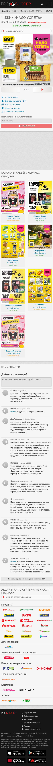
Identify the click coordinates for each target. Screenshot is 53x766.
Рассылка (26, 719)
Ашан (26, 625)
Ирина (13, 561)
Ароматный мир (9, 631)
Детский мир (9, 647)
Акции (7, 11)
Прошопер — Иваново (16, 4)
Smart (44, 636)
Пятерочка (9, 610)
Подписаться (26, 126)
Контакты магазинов (30, 723)
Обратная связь (29, 713)
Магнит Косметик (9, 690)
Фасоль (26, 631)
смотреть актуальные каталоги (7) (26, 25)
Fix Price (9, 668)
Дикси (44, 610)
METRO (9, 615)
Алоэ (26, 700)
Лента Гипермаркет (44, 615)
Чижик (15, 11)
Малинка (44, 631)
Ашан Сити (44, 625)
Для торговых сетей (30, 729)
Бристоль (9, 625)
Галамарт (26, 668)
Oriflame (26, 690)
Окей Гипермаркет (26, 615)
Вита (9, 700)
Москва (23, 11)
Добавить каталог (29, 716)
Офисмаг (44, 668)
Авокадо (26, 636)
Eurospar (44, 620)
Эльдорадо (9, 657)
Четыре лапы (9, 679)
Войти (49, 11)
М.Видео (26, 657)
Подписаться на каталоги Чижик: (16, 117)
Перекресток (26, 610)
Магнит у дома (9, 620)
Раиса (13, 412)
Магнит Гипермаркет (26, 620)
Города (25, 726)
